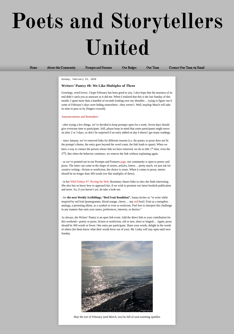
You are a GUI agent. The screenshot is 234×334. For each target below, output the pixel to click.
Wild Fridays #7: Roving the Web (89, 181)
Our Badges (129, 68)
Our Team (152, 68)
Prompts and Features (98, 68)
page (123, 161)
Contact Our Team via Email (186, 68)
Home (33, 68)
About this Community (61, 68)
